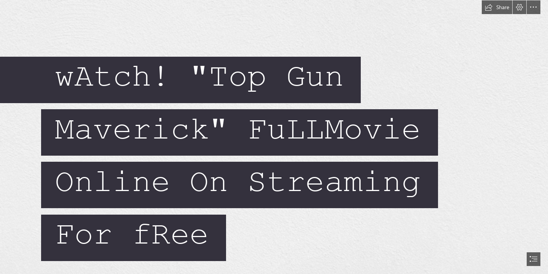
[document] (274, 137)
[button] (497, 7)
